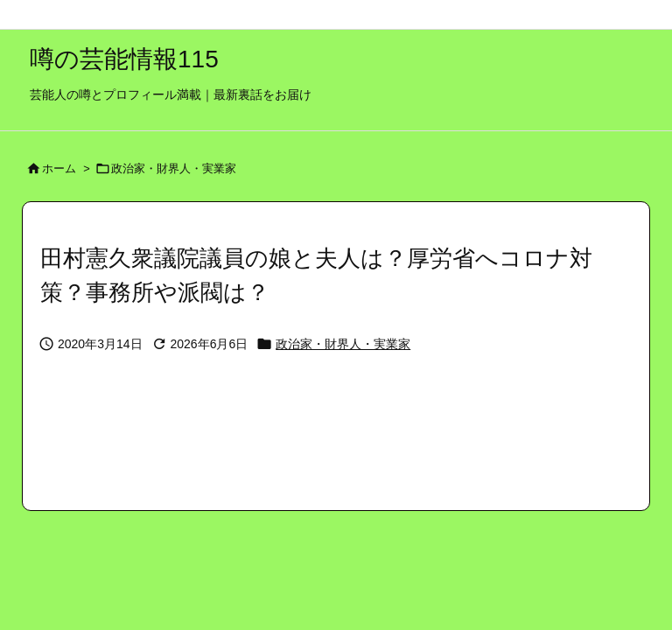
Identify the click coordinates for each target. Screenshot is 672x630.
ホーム (59, 168)
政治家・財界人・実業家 (173, 168)
